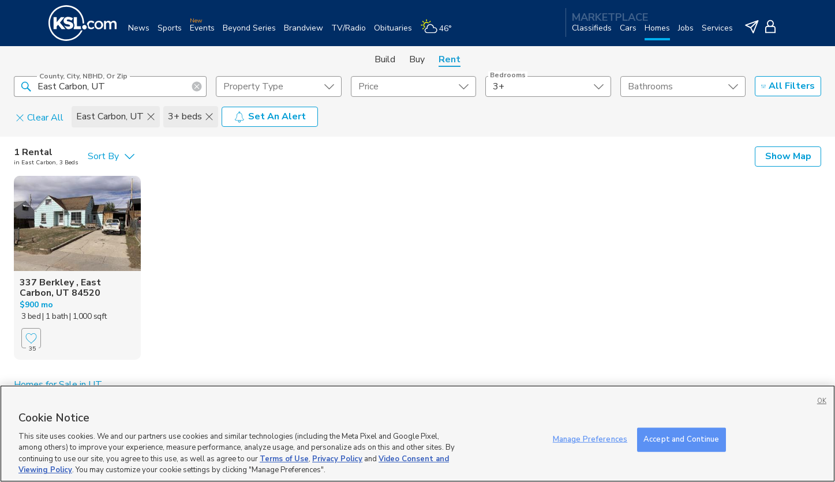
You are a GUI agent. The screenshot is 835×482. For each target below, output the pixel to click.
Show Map (788, 156)
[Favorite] (31, 338)
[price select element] (413, 86)
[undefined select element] (278, 86)
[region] (417, 433)
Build (385, 59)
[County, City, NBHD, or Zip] (110, 86)
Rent (449, 59)
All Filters (788, 86)
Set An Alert (270, 116)
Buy (417, 59)
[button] (26, 86)
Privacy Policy (337, 459)
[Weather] (440, 32)
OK (821, 401)
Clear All (39, 117)
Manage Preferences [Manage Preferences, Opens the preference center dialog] (590, 439)
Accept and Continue (681, 439)
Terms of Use (284, 459)
